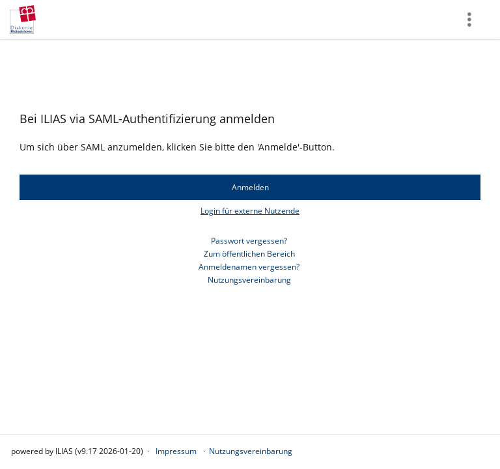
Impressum (176, 451)
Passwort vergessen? (249, 240)
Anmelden (250, 187)
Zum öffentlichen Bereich (249, 253)
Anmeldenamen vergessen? (249, 266)
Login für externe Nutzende (250, 210)
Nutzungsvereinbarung (249, 279)
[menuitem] (470, 19)
